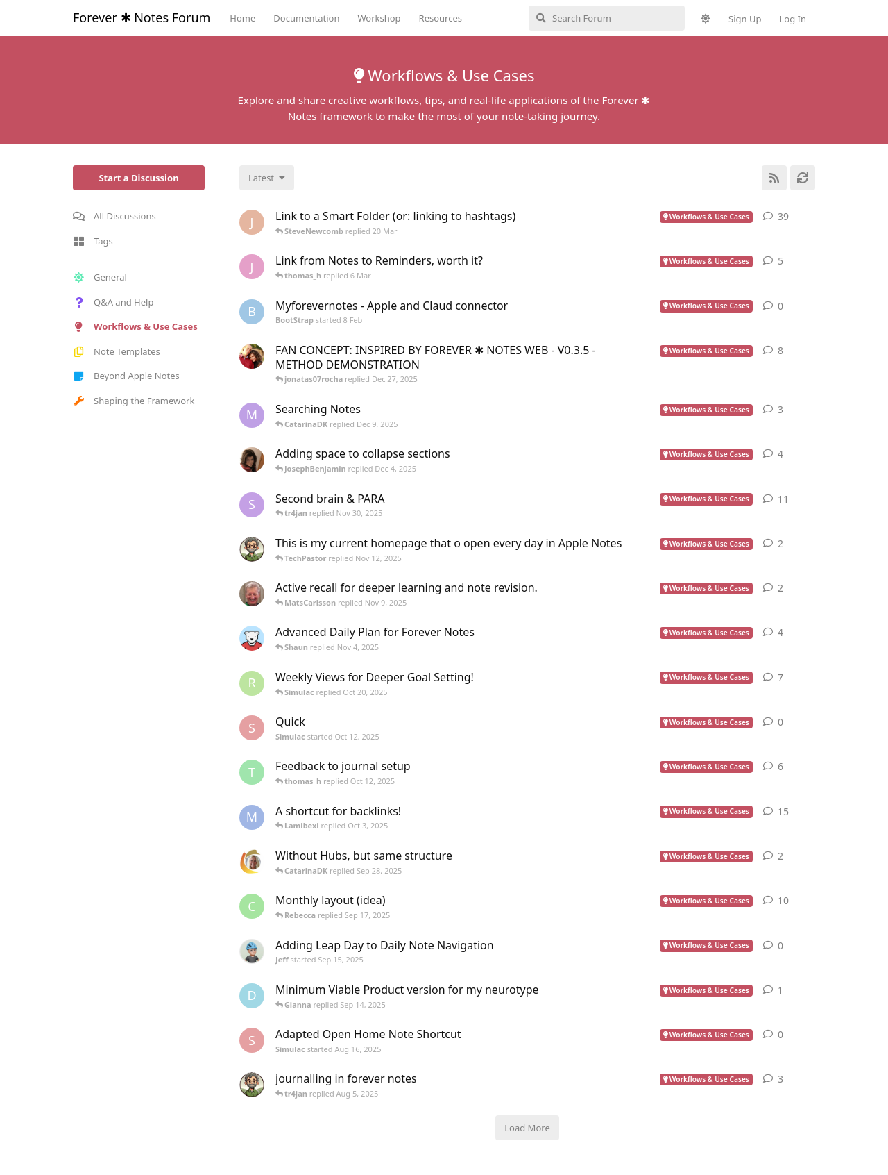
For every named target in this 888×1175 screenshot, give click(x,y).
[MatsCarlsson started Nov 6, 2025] (251, 593)
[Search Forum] (607, 18)
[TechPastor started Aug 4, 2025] (251, 1084)
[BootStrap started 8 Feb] (251, 311)
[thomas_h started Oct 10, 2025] (251, 772)
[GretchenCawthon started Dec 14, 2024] (251, 459)
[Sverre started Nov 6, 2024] (251, 504)
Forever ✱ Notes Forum (141, 17)
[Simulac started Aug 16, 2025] (251, 1040)
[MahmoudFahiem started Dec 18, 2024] (251, 817)
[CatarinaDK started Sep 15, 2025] (251, 861)
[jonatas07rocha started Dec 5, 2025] (251, 356)
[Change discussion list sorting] (266, 177)
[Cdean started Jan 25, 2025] (251, 906)
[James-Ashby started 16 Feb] (251, 266)
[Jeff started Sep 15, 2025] (251, 951)
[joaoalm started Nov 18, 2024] (251, 222)
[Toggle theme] (705, 18)
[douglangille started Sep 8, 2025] (251, 995)
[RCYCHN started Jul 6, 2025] (251, 683)
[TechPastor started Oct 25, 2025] (251, 549)
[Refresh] (802, 177)
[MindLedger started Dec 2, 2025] (251, 415)
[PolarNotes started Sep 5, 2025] (251, 638)
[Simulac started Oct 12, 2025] (251, 727)
